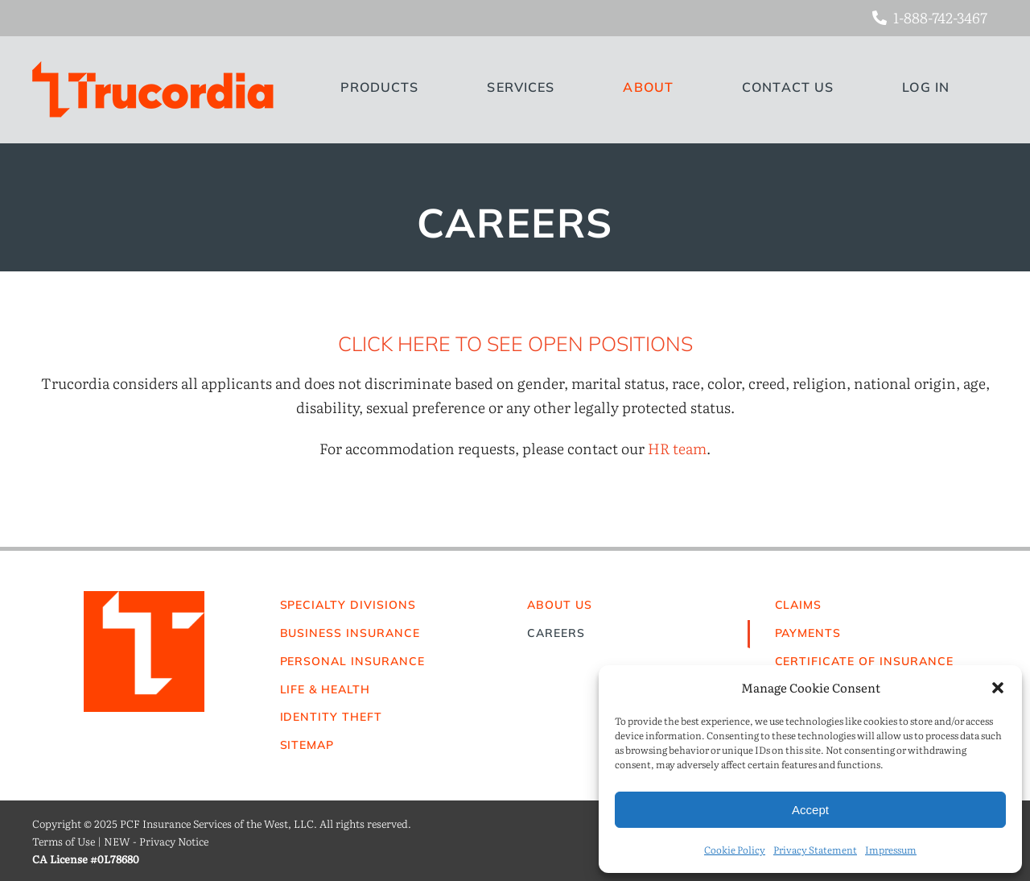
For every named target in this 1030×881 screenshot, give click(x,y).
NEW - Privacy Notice (156, 841)
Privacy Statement (815, 849)
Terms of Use (63, 841)
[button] (998, 688)
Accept (810, 810)
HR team (677, 448)
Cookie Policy (734, 849)
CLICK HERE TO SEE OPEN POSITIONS (515, 343)
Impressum (891, 849)
